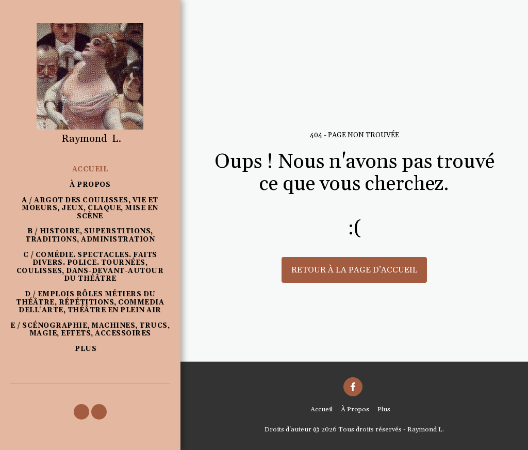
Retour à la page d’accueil (354, 270)
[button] (81, 412)
